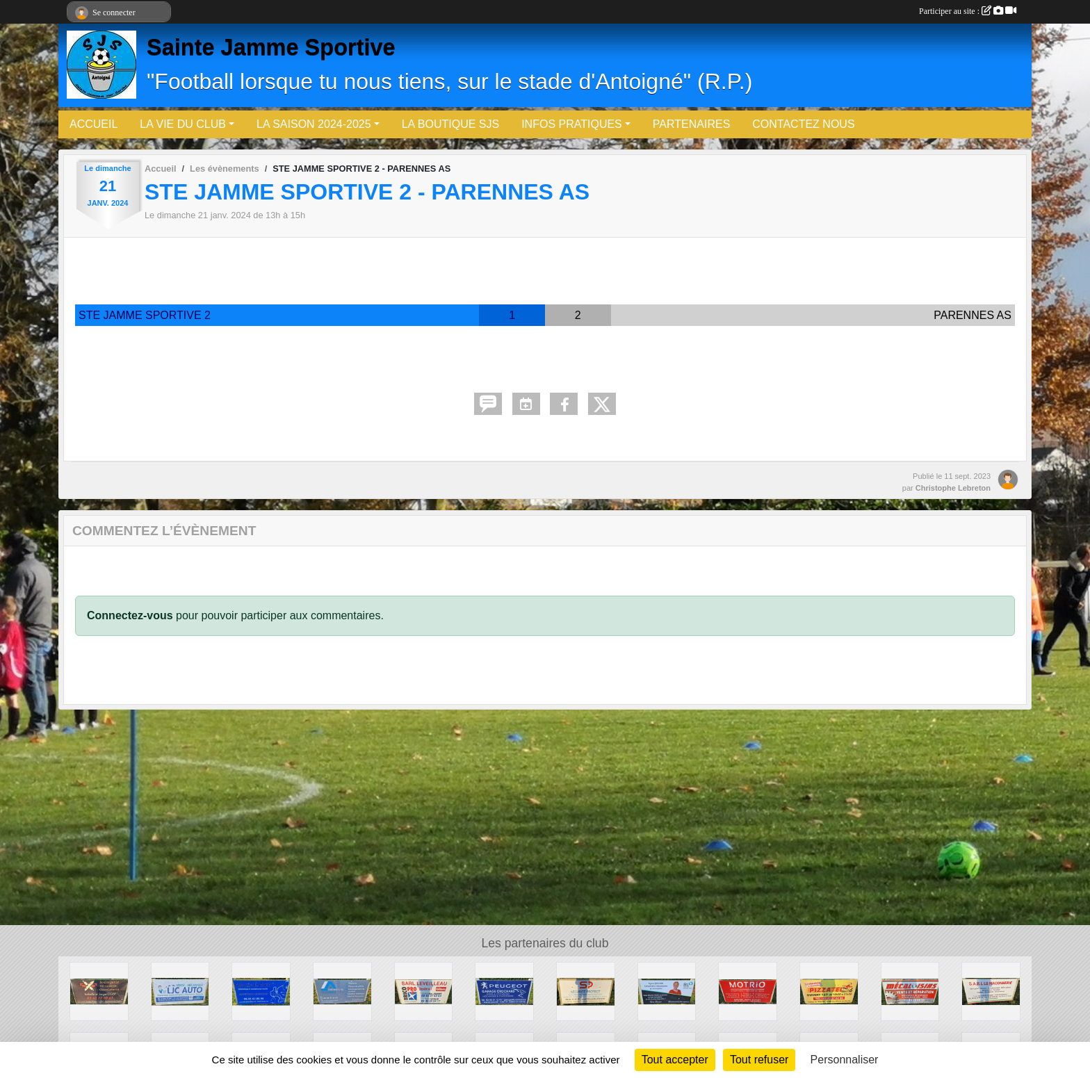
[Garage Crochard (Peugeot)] (504, 991)
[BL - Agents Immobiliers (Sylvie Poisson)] (667, 991)
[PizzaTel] (829, 991)
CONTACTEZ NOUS (803, 124)
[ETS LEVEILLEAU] (423, 991)
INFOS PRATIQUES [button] (571, 124)
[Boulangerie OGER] (99, 991)
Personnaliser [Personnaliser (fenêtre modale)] (845, 1059)
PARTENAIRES (691, 124)
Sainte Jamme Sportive (271, 47)
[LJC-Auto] (180, 991)
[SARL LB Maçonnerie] (990, 991)
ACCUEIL (93, 124)
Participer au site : (967, 11)
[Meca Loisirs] (910, 991)
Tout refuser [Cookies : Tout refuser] (759, 1059)
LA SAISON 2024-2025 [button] (314, 124)
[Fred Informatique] (261, 991)
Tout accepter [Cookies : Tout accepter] (675, 1059)
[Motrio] (747, 991)
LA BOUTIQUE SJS (450, 124)
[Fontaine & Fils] (342, 991)
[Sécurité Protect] (585, 991)
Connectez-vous (130, 615)
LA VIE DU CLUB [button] (183, 124)
